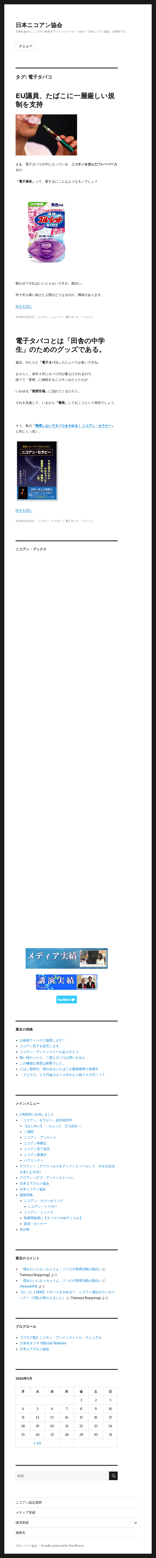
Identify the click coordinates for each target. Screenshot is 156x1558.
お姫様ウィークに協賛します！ (43, 1040)
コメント (88, 317)
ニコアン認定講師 (29, 1502)
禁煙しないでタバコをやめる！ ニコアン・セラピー (73, 426)
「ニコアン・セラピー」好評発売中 (46, 1120)
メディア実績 (25, 1512)
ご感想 (29, 1132)
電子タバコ (72, 317)
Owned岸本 (29, 1286)
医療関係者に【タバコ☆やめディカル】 (53, 1218)
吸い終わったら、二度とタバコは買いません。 (54, 1057)
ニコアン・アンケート (40, 1137)
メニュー (25, 46)
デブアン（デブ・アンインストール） (47, 1178)
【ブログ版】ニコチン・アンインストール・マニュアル (61, 1337)
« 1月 (37, 1443)
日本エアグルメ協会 (34, 1183)
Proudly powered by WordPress (62, 1546)
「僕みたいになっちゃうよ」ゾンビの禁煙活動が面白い (61, 1269)
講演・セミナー (35, 1224)
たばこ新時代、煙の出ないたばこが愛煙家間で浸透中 (59, 1069)
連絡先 (20, 1533)
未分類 (25, 1229)
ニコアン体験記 (35, 1143)
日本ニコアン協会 (39, 25)
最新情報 (26, 1195)
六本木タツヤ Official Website (43, 1343)
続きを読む (24, 306)
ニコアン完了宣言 (37, 1149)
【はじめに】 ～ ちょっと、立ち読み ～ (53, 1126)
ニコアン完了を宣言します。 (41, 1046)
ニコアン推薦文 (35, 1155)
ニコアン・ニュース (50, 317)
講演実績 (22, 1523)
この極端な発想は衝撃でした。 (43, 1063)
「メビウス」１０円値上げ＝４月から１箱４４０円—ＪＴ (62, 1075)
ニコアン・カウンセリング (43, 1201)
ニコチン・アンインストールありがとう (49, 1052)
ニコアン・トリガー (50, 521)
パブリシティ (33, 1160)
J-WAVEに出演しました (37, 1114)
